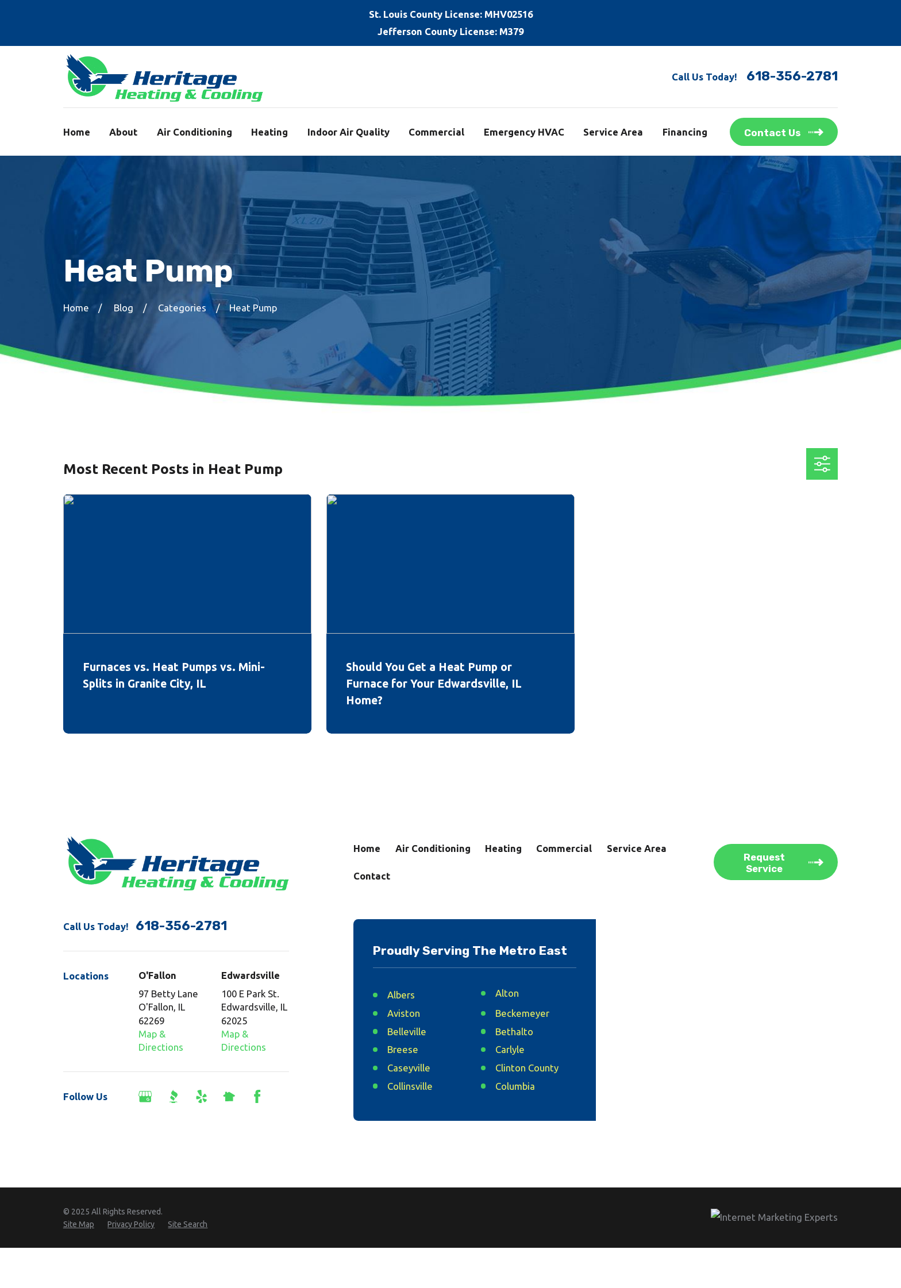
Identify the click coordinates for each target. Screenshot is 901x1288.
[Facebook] (257, 1096)
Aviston (403, 1013)
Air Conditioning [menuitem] (194, 131)
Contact (371, 875)
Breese (402, 1049)
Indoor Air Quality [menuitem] (348, 131)
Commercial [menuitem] (436, 131)
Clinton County (527, 1067)
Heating (503, 848)
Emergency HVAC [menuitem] (524, 131)
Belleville (406, 1031)
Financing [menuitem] (685, 131)
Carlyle (510, 1049)
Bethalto (514, 1031)
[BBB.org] (173, 1096)
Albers (401, 994)
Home (366, 848)
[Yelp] (201, 1096)
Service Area (637, 848)
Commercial (564, 848)
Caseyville (408, 1067)
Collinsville (410, 1086)
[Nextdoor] (229, 1096)
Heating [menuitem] (269, 131)
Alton (507, 993)
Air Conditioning (433, 848)
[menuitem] (78, 1265)
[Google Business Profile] (145, 1096)
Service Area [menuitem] (613, 131)
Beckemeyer (522, 1013)
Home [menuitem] (76, 131)
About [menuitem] (123, 131)
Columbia (515, 1086)
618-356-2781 (792, 76)
